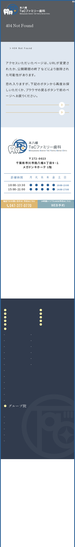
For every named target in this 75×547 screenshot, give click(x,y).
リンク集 (51, 397)
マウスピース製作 (52, 426)
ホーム (10, 48)
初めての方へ (19, 381)
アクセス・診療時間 (58, 347)
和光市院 (12, 500)
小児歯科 (12, 438)
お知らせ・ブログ (56, 386)
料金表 (49, 356)
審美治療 (46, 414)
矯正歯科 (12, 472)
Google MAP (53, 324)
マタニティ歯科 (50, 432)
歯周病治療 (13, 426)
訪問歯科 (46, 438)
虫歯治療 (12, 414)
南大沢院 (12, 506)
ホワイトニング (50, 420)
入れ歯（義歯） (15, 432)
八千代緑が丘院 (17, 518)
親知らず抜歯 (15, 460)
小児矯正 (12, 484)
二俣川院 (12, 512)
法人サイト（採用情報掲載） (24, 524)
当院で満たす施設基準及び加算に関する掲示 (56, 369)
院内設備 (15, 373)
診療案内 (15, 406)
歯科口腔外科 (15, 454)
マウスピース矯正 (17, 478)
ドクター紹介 (19, 364)
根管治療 (12, 420)
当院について (19, 356)
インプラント (14, 466)
